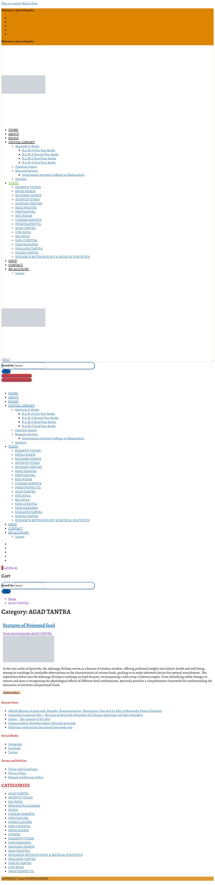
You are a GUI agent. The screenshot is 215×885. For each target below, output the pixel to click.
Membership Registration (16, 376)
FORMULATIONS (20, 822)
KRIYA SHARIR (18, 830)
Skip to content (11, 3)
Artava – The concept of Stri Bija (29, 719)
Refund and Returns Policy (25, 777)
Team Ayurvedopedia (17, 633)
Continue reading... (11, 692)
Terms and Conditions (23, 769)
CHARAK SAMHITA (21, 814)
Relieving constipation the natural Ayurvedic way (40, 727)
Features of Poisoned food (29, 625)
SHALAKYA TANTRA (22, 859)
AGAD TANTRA (41, 633)
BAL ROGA (15, 802)
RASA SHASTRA (19, 851)
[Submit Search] (6, 371)
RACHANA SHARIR (21, 847)
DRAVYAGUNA (18, 818)
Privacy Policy (17, 773)
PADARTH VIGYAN (21, 838)
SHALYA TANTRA (19, 863)
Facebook (14, 748)
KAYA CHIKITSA (19, 826)
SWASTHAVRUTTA (21, 871)
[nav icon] (6, 360)
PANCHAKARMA (19, 842)
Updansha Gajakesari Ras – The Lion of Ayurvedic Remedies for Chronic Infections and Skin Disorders (75, 715)
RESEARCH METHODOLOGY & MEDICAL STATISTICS (45, 855)
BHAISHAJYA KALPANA (24, 806)
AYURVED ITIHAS (20, 797)
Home (12, 599)
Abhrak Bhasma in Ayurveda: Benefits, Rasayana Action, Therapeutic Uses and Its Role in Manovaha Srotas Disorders (85, 711)
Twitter (13, 752)
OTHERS (14, 834)
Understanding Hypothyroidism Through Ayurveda (42, 723)
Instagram (15, 744)
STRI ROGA (16, 867)
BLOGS (13, 810)
